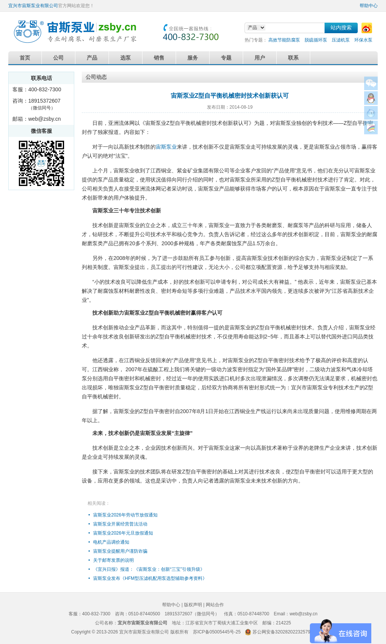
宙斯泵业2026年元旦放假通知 (123, 533)
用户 (259, 58)
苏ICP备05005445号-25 (217, 632)
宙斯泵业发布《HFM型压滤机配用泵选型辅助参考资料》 (150, 578)
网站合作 (215, 604)
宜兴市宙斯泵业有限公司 (33, 5)
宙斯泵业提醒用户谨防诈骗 (120, 551)
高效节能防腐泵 (284, 40)
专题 (226, 58)
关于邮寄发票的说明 (113, 560)
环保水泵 (363, 40)
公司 (58, 58)
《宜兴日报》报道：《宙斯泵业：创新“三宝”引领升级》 (149, 569)
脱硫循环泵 (316, 40)
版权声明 (193, 604)
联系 (293, 58)
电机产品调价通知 (111, 542)
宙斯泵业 (166, 147)
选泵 (125, 58)
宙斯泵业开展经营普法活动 (120, 524)
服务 (192, 58)
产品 (92, 58)
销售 (159, 58)
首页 (25, 58)
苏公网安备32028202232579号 (284, 632)
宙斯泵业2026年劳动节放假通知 (125, 515)
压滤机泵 (341, 40)
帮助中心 (369, 5)
